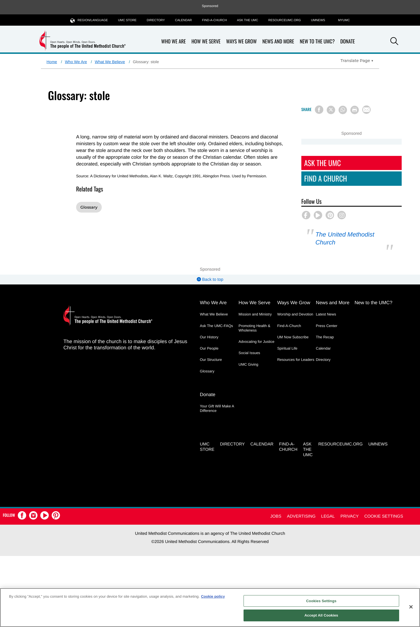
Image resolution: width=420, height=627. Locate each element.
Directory (156, 20)
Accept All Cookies (321, 615)
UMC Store (127, 20)
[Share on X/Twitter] (331, 110)
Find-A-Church (214, 20)
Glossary (89, 207)
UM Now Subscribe (292, 337)
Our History (209, 337)
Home (52, 61)
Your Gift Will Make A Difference (217, 408)
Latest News (326, 314)
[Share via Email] (366, 109)
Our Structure (211, 359)
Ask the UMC (247, 20)
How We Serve (206, 42)
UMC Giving (248, 364)
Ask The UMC (322, 162)
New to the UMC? (317, 42)
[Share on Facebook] (319, 109)
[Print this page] (354, 110)
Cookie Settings (383, 516)
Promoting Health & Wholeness (254, 328)
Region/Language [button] (89, 20)
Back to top (210, 279)
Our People (209, 348)
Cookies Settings (321, 601)
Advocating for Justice (256, 341)
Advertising (301, 516)
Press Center (326, 326)
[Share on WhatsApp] (343, 110)
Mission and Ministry (255, 314)
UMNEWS (318, 20)
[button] (394, 42)
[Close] (411, 606)
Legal (328, 516)
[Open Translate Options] (357, 60)
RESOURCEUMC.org (284, 20)
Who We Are (173, 42)
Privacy (350, 516)
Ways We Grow (241, 42)
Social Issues (249, 353)
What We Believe (110, 61)
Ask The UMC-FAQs (216, 326)
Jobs (275, 516)
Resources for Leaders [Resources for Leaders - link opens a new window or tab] (295, 359)
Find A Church (325, 178)
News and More (278, 42)
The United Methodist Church (344, 238)
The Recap (325, 337)
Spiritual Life (287, 348)
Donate (347, 42)
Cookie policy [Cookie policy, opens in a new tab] (213, 596)
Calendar (183, 20)
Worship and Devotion (295, 314)
